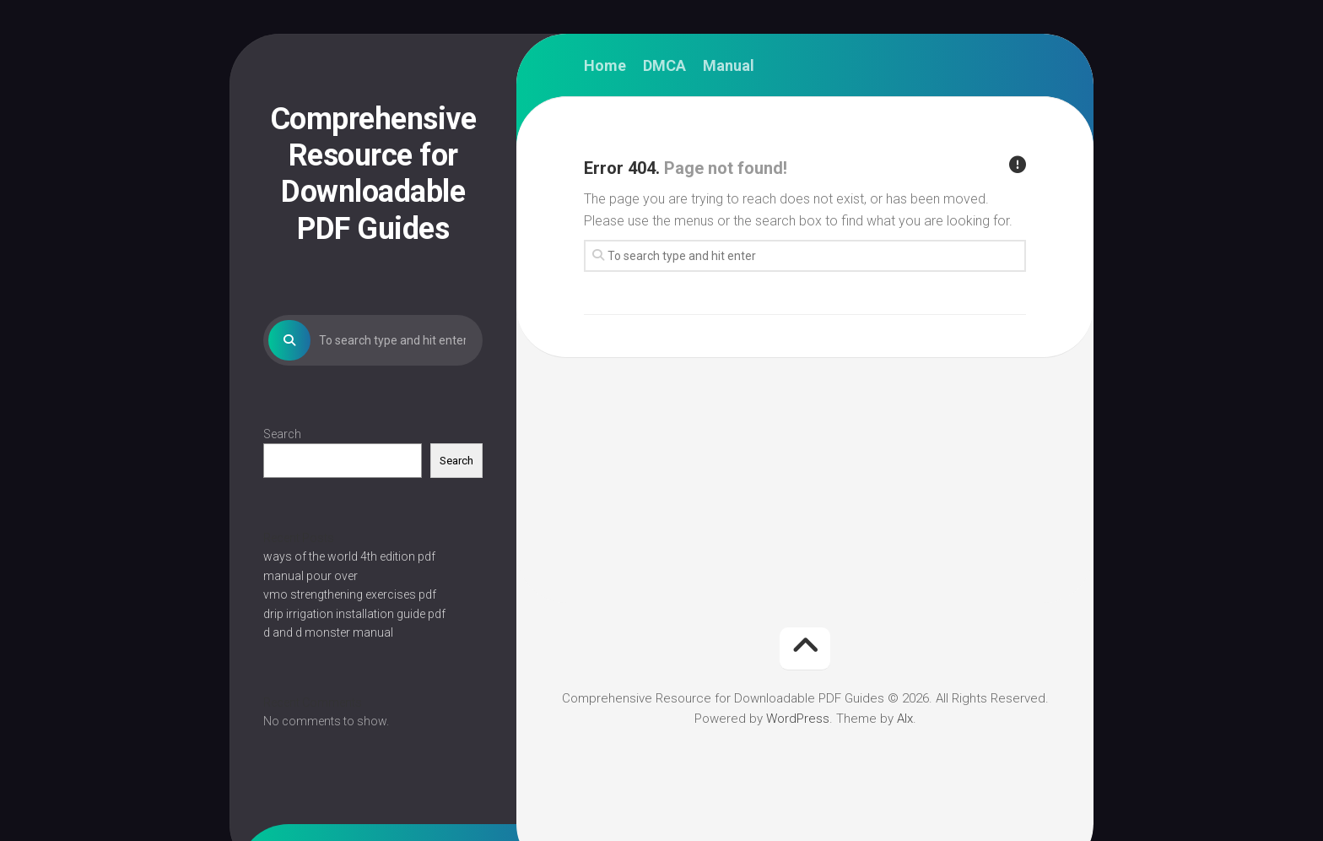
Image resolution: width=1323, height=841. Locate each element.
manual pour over (310, 576)
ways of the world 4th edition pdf (349, 556)
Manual (728, 65)
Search (282, 434)
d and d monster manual (328, 632)
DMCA (664, 65)
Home (605, 65)
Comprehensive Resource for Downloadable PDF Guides (373, 174)
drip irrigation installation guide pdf (354, 614)
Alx (905, 718)
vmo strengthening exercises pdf (349, 594)
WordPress (797, 718)
